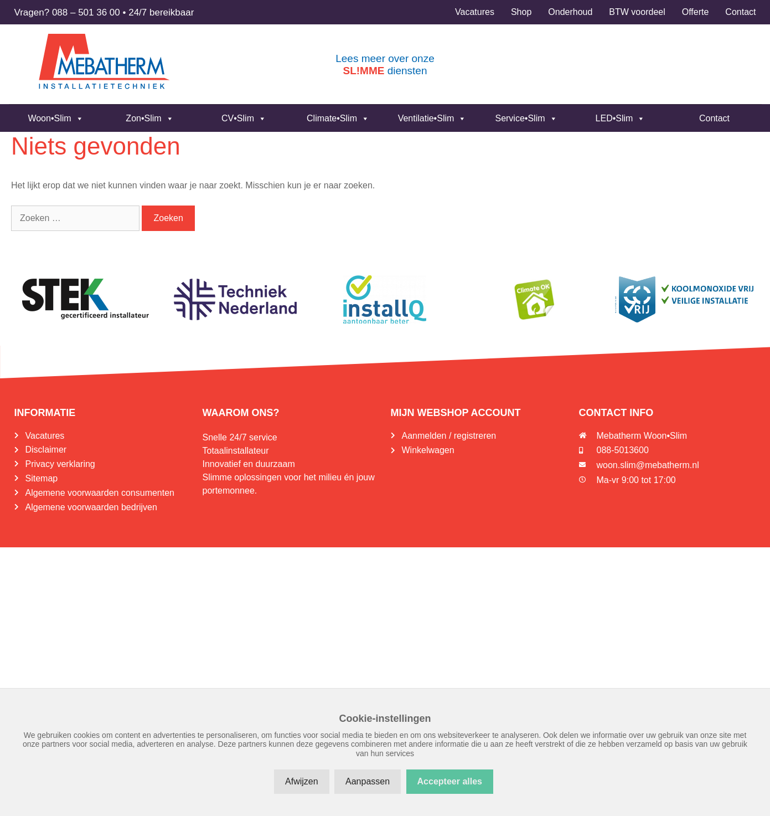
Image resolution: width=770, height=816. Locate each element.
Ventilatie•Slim (432, 118)
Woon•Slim (55, 118)
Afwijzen (301, 781)
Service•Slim (526, 118)
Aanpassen (367, 781)
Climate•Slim (338, 118)
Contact (714, 118)
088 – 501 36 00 (86, 12)
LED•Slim (620, 118)
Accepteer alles (449, 781)
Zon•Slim (149, 118)
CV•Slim (243, 118)
